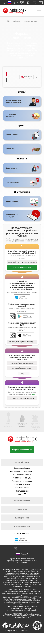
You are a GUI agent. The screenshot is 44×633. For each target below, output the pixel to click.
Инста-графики (22, 491)
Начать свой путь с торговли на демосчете (22, 262)
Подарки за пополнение (22, 481)
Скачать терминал (22, 533)
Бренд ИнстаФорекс (18, 559)
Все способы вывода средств (22, 368)
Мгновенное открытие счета (22, 471)
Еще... (23, 373)
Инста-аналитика (22, 488)
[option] (22, 77)
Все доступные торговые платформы (22, 342)
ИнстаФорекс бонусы (22, 478)
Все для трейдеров (22, 468)
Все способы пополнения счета (22, 363)
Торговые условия (22, 484)
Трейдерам (16, 21)
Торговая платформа (22, 475)
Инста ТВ (22, 494)
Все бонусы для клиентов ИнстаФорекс (22, 398)
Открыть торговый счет (22, 267)
